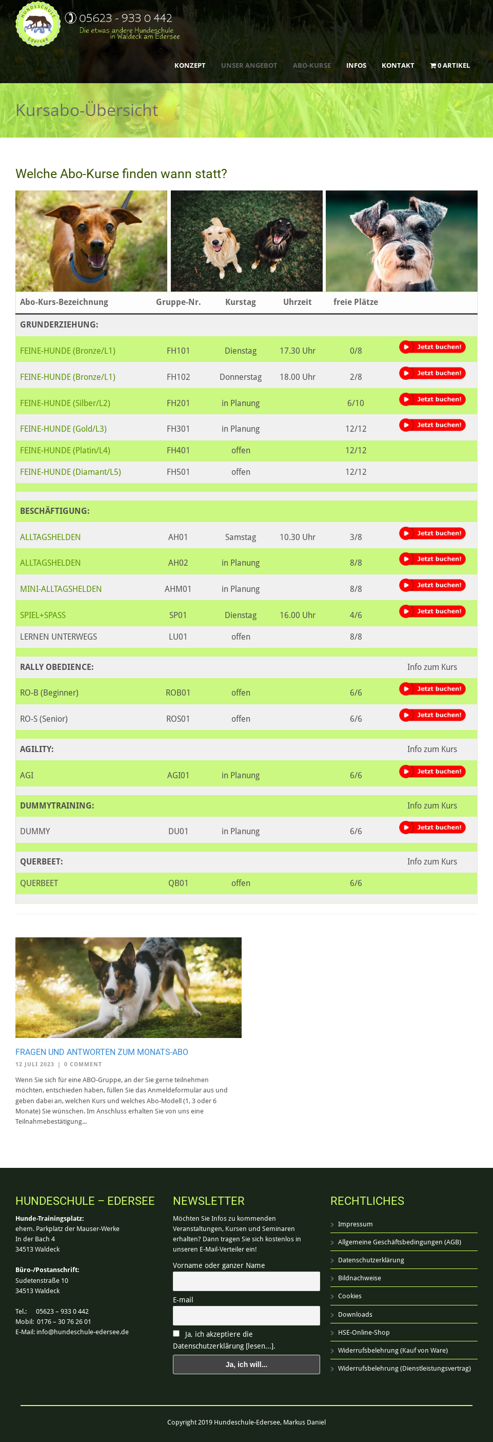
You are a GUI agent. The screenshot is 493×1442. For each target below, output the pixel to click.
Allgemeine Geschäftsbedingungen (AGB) (399, 1242)
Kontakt (398, 65)
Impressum (355, 1224)
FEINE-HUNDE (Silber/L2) (65, 403)
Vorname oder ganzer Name (219, 1265)
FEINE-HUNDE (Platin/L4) (65, 450)
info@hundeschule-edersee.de (82, 1332)
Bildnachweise (359, 1278)
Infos (356, 65)
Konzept (190, 65)
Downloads (355, 1314)
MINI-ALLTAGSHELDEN (61, 589)
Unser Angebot (249, 65)
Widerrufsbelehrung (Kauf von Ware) (393, 1350)
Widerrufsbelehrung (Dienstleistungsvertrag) (404, 1368)
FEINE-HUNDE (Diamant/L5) (70, 472)
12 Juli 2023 (34, 1064)
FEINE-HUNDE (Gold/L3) (63, 429)
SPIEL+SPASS (43, 615)
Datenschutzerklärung (371, 1260)
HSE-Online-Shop (364, 1332)
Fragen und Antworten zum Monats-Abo (101, 1052)
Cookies (350, 1296)
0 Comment (83, 1064)
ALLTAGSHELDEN (50, 537)
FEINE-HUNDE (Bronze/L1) (67, 351)
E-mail (183, 1300)
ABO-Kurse (312, 65)
